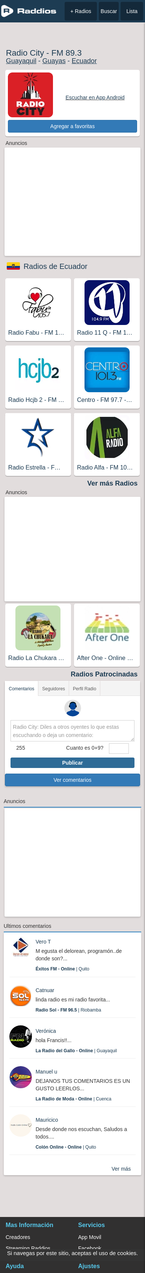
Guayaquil (21, 61)
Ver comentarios (72, 780)
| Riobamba (68, 1010)
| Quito (62, 969)
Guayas (54, 61)
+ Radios (80, 11)
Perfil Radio (84, 688)
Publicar (72, 763)
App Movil (89, 1237)
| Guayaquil (76, 1050)
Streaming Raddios (28, 1248)
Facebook (89, 1248)
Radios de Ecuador (56, 266)
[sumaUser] (118, 748)
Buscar (109, 11)
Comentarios (21, 688)
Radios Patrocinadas (104, 674)
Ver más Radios (112, 483)
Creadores (18, 1237)
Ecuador (84, 61)
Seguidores (53, 688)
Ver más (121, 1169)
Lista (131, 11)
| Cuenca (74, 1099)
